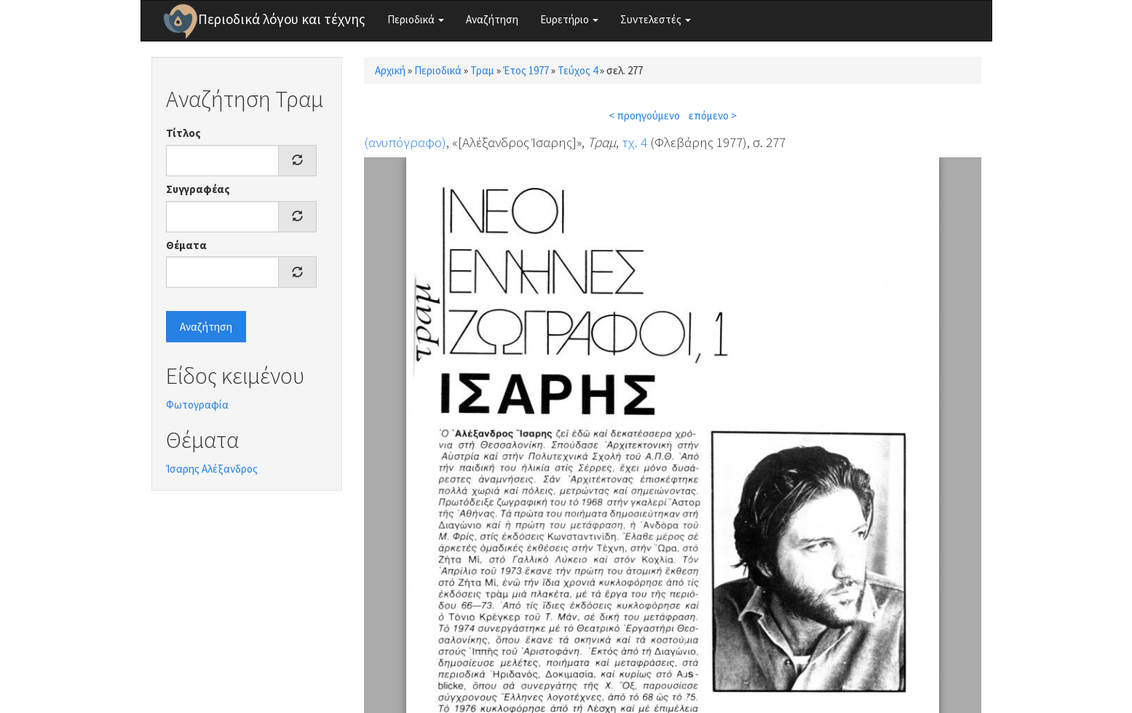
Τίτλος (183, 133)
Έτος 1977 (526, 70)
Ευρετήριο (569, 19)
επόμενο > (713, 115)
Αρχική (390, 70)
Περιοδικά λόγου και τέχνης (281, 19)
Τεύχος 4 (578, 70)
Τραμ (482, 70)
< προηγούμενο (644, 115)
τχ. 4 (634, 142)
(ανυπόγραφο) (405, 142)
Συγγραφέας (198, 189)
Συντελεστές (655, 19)
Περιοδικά (415, 19)
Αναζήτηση (492, 19)
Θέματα (186, 245)
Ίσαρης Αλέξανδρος (212, 469)
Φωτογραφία (197, 404)
